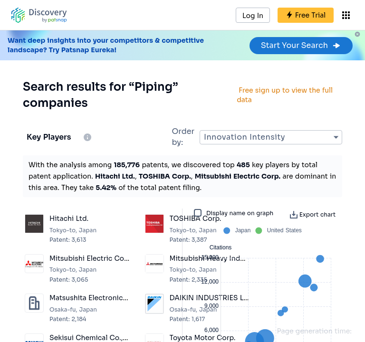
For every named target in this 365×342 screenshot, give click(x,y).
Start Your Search (301, 45)
